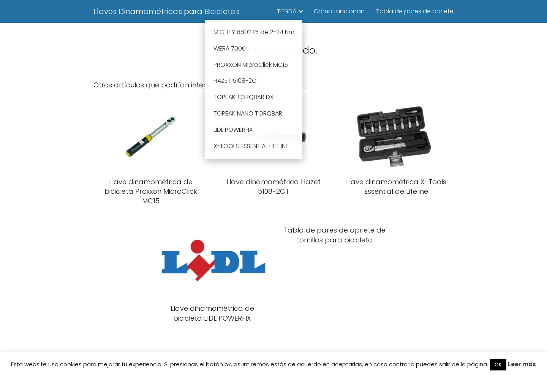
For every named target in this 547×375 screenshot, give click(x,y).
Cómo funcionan (339, 11)
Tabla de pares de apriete (415, 11)
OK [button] (498, 364)
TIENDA (286, 11)
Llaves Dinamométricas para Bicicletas (166, 11)
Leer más (522, 364)
